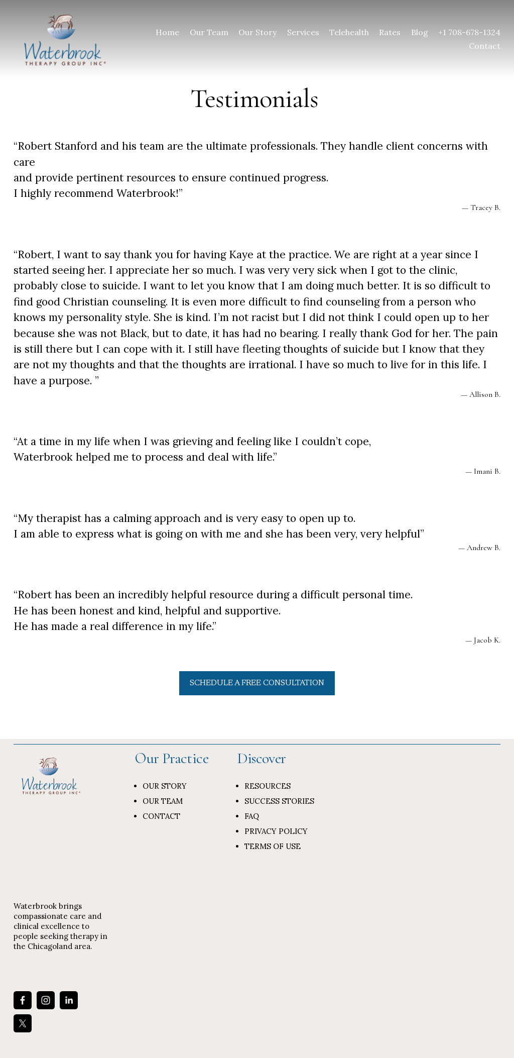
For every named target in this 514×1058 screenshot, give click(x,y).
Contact (484, 46)
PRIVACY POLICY (276, 831)
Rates (390, 32)
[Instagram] (46, 1000)
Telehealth (349, 32)
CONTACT (161, 816)
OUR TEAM (163, 801)
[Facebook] (23, 1000)
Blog (419, 32)
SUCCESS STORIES (279, 801)
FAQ (251, 816)
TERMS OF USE (272, 846)
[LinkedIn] (69, 1000)
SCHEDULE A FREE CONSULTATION (257, 683)
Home (167, 32)
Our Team (209, 32)
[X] (23, 1023)
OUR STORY (165, 786)
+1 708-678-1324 (469, 32)
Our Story (257, 32)
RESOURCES (267, 786)
